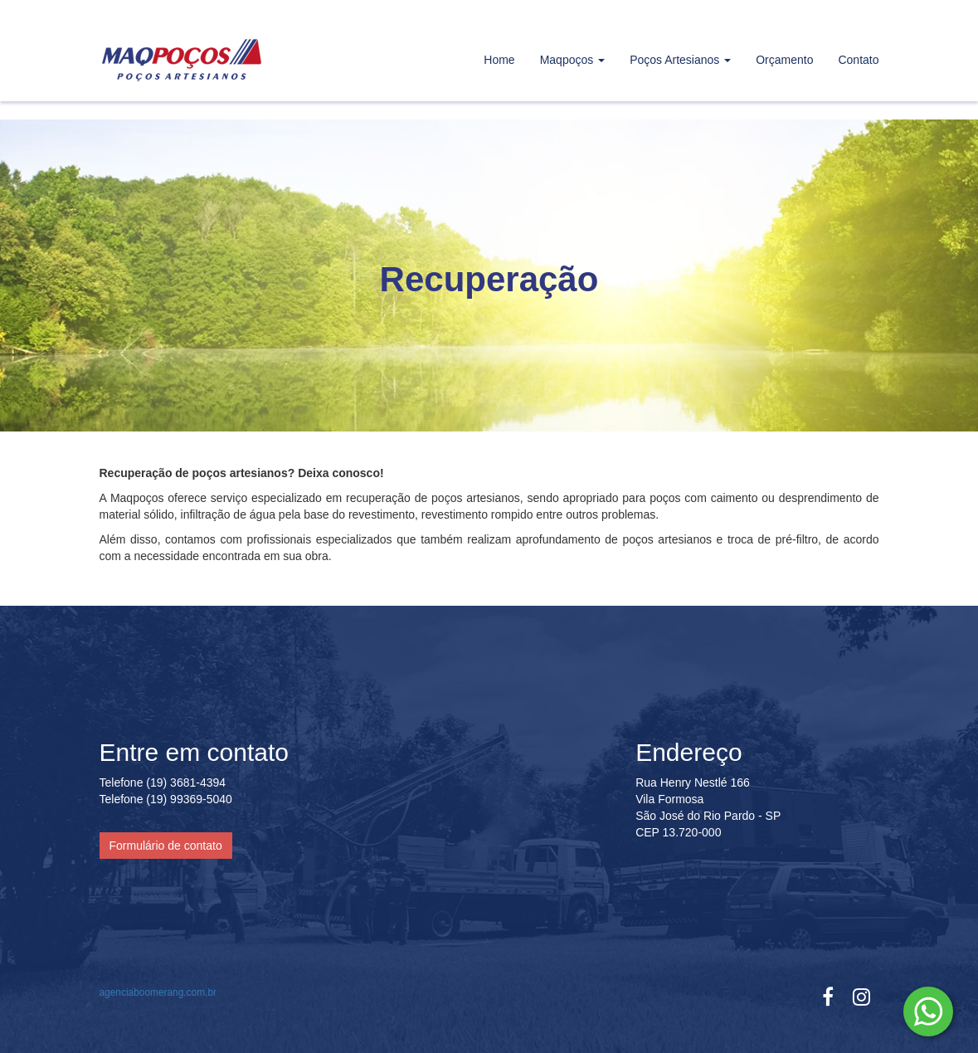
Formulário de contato (165, 845)
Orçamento (784, 59)
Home (499, 59)
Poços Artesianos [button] (680, 59)
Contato (858, 59)
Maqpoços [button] (572, 59)
